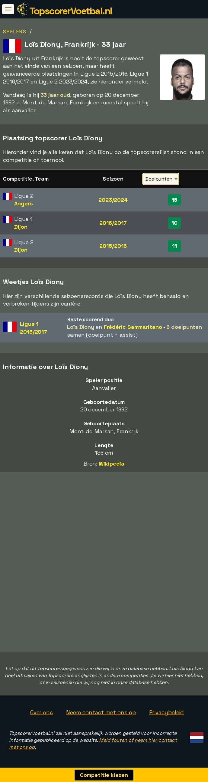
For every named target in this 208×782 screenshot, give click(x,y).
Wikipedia (111, 463)
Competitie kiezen (104, 774)
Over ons (41, 712)
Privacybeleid (166, 712)
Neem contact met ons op (101, 712)
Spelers (15, 31)
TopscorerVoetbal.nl (70, 11)
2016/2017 (112, 222)
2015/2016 (112, 245)
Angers (23, 203)
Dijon (20, 226)
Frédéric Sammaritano (133, 326)
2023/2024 (113, 199)
